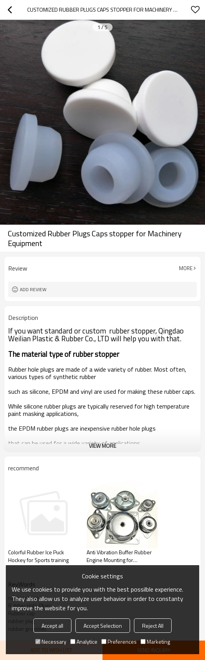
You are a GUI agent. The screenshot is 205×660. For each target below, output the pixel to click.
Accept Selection (102, 626)
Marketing (155, 641)
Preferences (119, 641)
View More (102, 446)
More (186, 268)
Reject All (152, 626)
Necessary (50, 641)
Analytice (83, 641)
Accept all (52, 626)
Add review (33, 289)
